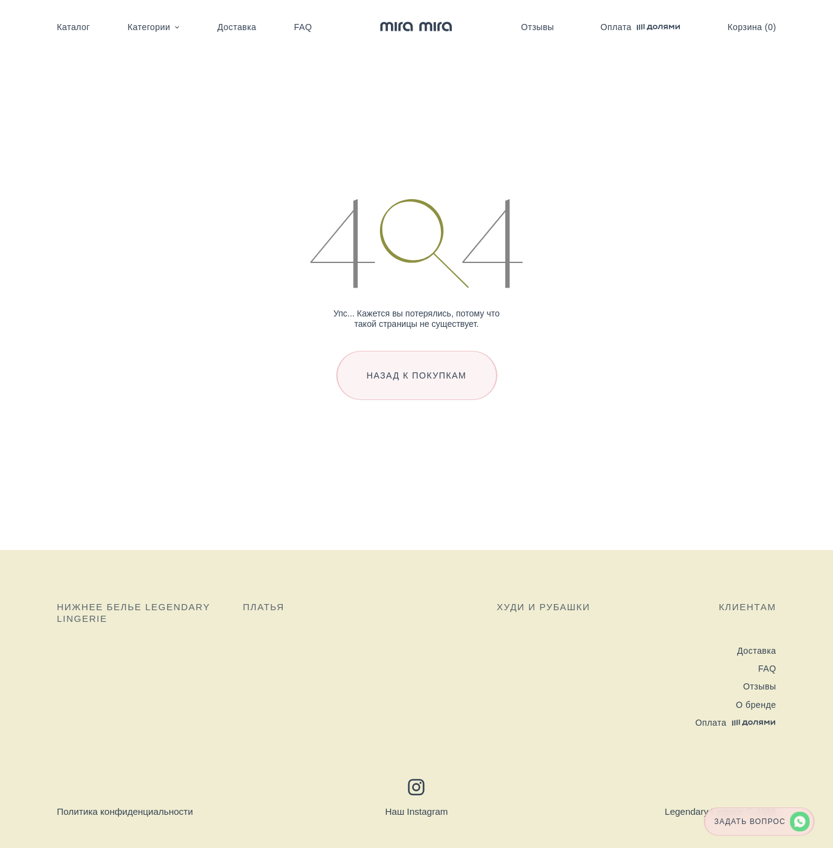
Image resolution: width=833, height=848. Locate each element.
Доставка (237, 27)
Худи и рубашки (543, 607)
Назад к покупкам (416, 375)
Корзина (752, 27)
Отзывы (538, 27)
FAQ (303, 27)
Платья (264, 607)
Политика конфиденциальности (125, 811)
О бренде (756, 705)
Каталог (73, 27)
